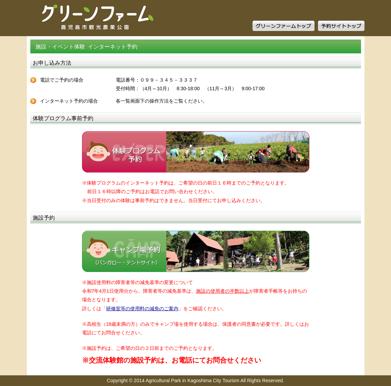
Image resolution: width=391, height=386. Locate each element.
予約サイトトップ (341, 26)
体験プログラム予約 (195, 152)
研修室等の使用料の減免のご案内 (142, 308)
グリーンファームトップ (284, 26)
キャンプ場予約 (195, 251)
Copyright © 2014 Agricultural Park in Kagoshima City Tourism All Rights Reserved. (195, 380)
